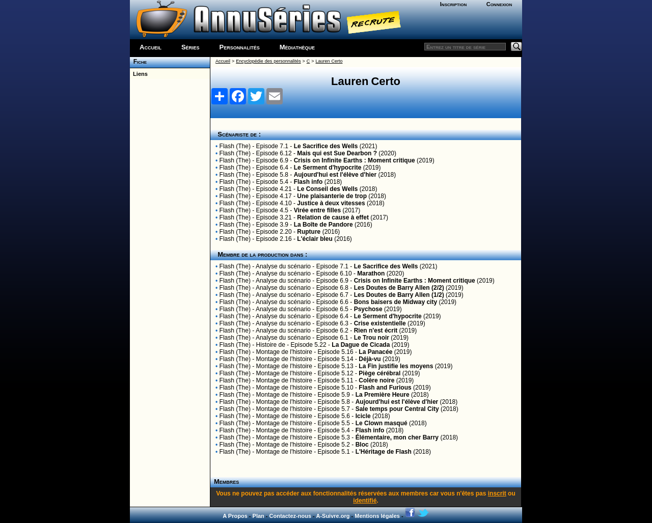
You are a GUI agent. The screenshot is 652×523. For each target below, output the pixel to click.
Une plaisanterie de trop (332, 196)
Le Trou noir (371, 337)
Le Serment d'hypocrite (328, 167)
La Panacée (375, 351)
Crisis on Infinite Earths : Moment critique (354, 160)
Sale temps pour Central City (397, 408)
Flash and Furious (385, 387)
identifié (364, 500)
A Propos (235, 516)
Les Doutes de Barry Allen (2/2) (399, 287)
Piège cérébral (379, 373)
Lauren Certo (329, 61)
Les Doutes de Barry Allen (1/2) (399, 294)
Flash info (308, 181)
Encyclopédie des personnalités (268, 61)
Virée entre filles (317, 210)
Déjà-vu (370, 359)
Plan (258, 516)
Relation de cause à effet (333, 217)
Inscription (453, 4)
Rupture (308, 231)
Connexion (499, 4)
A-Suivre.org (332, 516)
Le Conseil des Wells (327, 188)
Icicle (363, 416)
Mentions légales (377, 516)
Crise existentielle (380, 323)
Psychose (368, 309)
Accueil (150, 47)
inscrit (497, 493)
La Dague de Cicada (361, 344)
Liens (139, 74)
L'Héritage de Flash (384, 451)
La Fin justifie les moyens (396, 366)
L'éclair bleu (315, 238)
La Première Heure (383, 394)
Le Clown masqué (382, 423)
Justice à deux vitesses (331, 203)
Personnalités (240, 47)
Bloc (362, 444)
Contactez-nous (290, 516)
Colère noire (376, 380)
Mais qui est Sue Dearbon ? (337, 153)
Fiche (138, 61)
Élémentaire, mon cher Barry (397, 437)
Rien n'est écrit (376, 330)
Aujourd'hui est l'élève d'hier (335, 174)
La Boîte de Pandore (323, 224)
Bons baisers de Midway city (395, 302)
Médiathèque (297, 47)
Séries (190, 47)
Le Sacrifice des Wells (326, 146)
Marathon (371, 273)
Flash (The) (235, 146)
